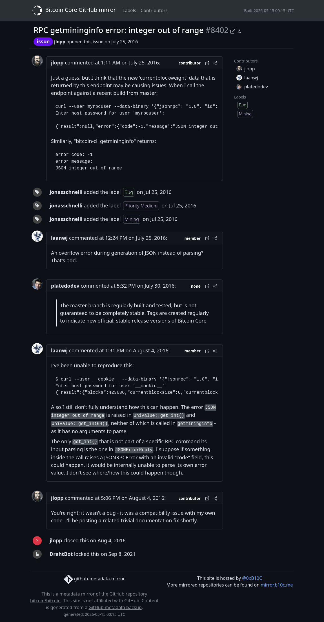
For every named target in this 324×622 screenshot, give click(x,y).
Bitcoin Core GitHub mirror (73, 10)
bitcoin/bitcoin (45, 601)
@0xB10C (252, 578)
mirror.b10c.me (277, 585)
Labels (129, 10)
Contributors (154, 10)
